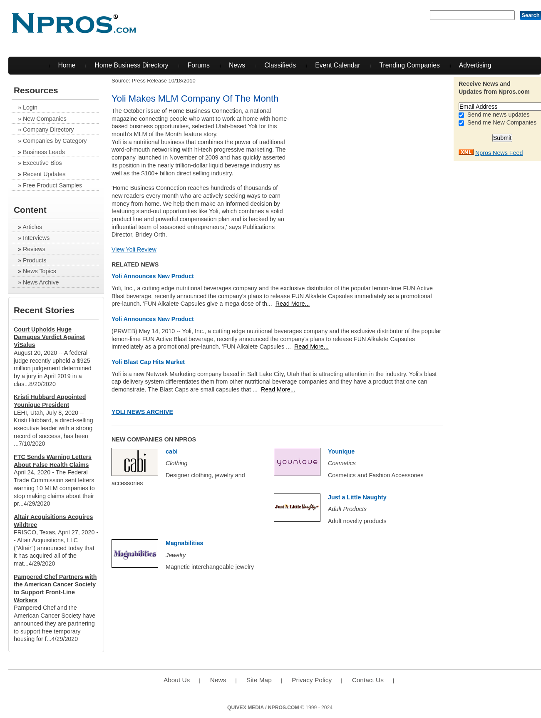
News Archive (41, 282)
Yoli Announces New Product (153, 276)
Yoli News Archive (142, 412)
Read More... (292, 303)
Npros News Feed (499, 153)
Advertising (475, 65)
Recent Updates (44, 174)
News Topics (39, 271)
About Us (177, 679)
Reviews (34, 249)
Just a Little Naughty (357, 497)
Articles (32, 227)
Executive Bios (42, 163)
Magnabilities (184, 543)
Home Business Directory (131, 65)
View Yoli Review (134, 249)
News (237, 65)
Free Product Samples (52, 185)
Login (30, 107)
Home (66, 65)
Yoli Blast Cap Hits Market (148, 362)
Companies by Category (55, 140)
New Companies (45, 118)
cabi (172, 451)
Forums (199, 65)
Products (34, 260)
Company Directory (48, 129)
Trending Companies (410, 65)
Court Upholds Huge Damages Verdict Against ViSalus (49, 337)
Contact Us (368, 679)
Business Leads (44, 152)
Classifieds (280, 65)
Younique (341, 451)
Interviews (36, 237)
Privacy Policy (312, 679)
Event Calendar (337, 65)
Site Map (259, 679)
